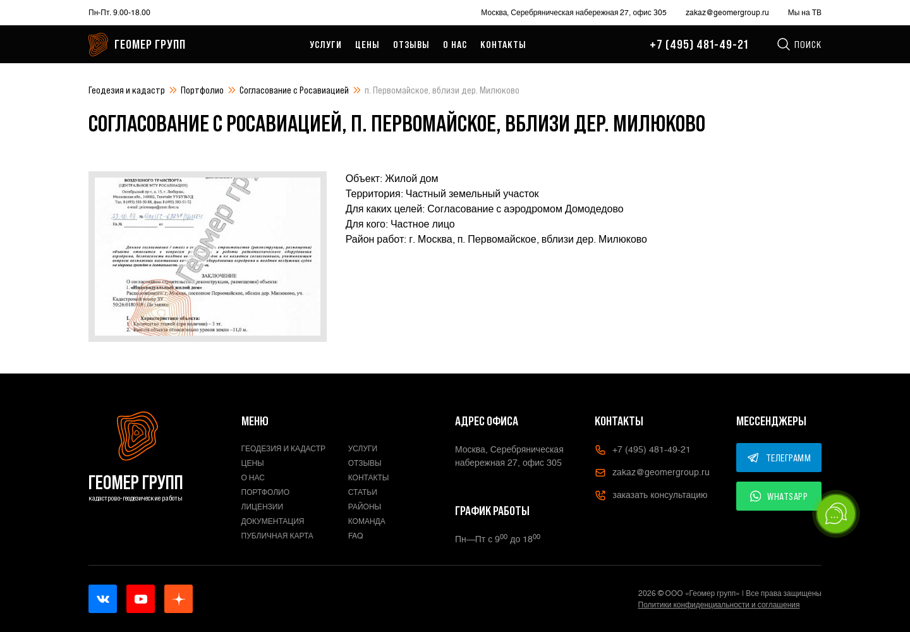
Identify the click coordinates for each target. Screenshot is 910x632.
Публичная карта (277, 536)
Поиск (799, 44)
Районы (364, 506)
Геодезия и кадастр (126, 89)
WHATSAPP (779, 496)
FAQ (355, 536)
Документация (273, 521)
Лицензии (262, 506)
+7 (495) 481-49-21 (699, 44)
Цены (367, 44)
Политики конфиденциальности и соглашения (719, 604)
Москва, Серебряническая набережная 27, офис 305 (573, 12)
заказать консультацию (651, 495)
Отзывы (411, 44)
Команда (366, 521)
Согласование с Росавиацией (294, 89)
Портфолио (202, 89)
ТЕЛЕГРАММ (779, 457)
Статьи (362, 492)
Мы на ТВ (805, 12)
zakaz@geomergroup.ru (727, 12)
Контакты (503, 44)
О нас (455, 44)
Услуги (326, 44)
